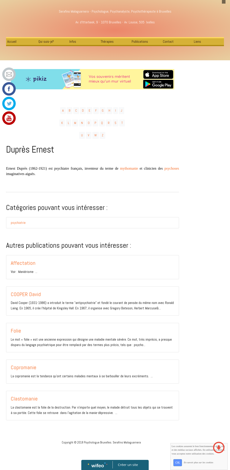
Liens (197, 41)
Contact (168, 41)
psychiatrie (18, 222)
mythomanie (129, 168)
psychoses (171, 168)
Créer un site (128, 464)
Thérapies (107, 41)
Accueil (11, 41)
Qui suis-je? (46, 41)
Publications (140, 41)
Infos (72, 41)
